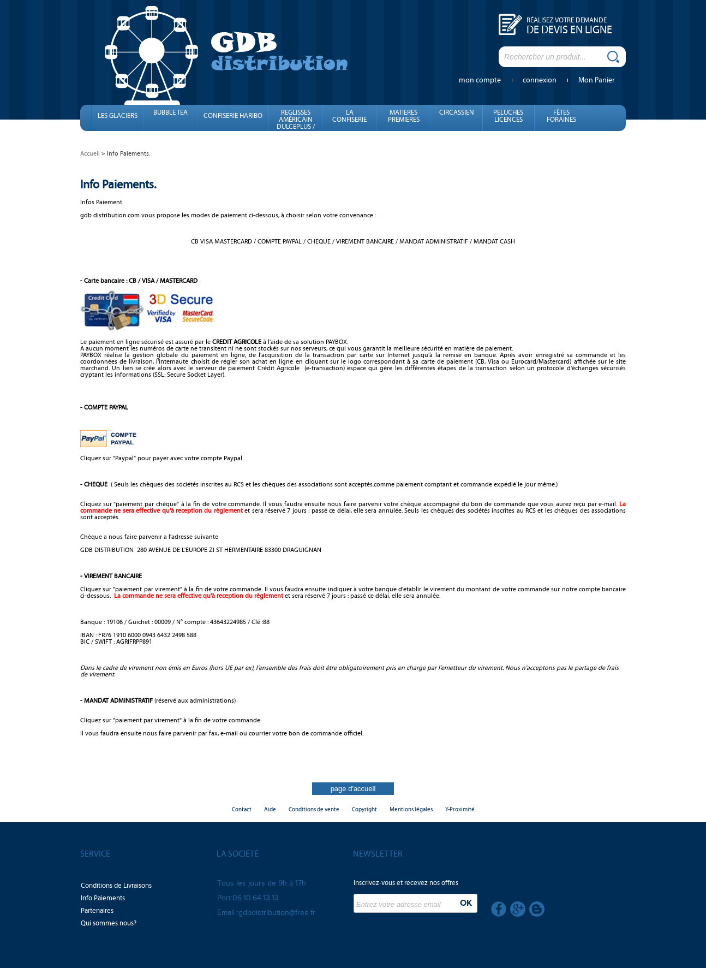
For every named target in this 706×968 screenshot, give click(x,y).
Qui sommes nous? (108, 923)
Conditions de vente (314, 809)
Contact (242, 809)
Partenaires (97, 910)
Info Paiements (103, 898)
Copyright (364, 809)
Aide (270, 809)
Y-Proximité (460, 809)
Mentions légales (411, 809)
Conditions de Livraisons (116, 885)
